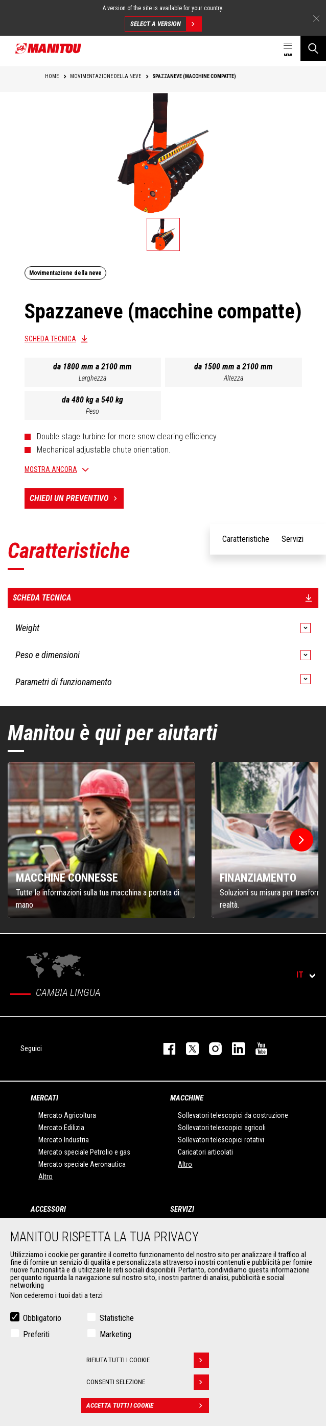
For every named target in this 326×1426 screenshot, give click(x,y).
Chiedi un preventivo (77, 498)
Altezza (233, 378)
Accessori (48, 1209)
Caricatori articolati (205, 1152)
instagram (210, 1048)
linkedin (233, 1048)
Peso (92, 411)
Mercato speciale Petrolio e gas (84, 1152)
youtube (256, 1048)
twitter (187, 1048)
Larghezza (92, 378)
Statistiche (117, 1318)
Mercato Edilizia (61, 1127)
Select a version (165, 24)
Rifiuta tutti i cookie (147, 1360)
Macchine (186, 1098)
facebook (164, 1048)
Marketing (115, 1334)
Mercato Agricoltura (67, 1115)
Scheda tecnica (50, 339)
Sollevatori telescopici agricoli (222, 1127)
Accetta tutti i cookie (147, 1405)
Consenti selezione (147, 1382)
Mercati (44, 1098)
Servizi (182, 1209)
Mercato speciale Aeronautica (82, 1164)
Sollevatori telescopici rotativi (221, 1140)
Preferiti (36, 1334)
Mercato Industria (63, 1140)
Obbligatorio (42, 1318)
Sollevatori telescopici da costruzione (233, 1115)
